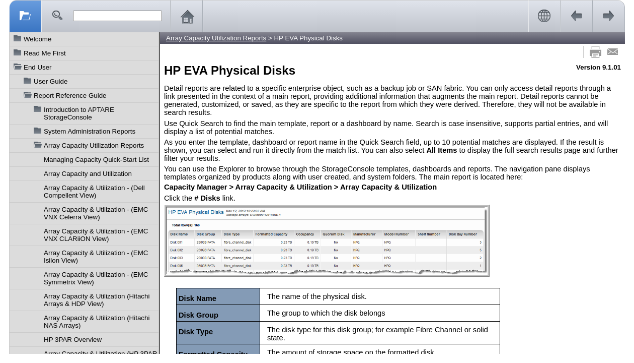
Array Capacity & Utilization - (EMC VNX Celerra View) (96, 213)
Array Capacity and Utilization (88, 173)
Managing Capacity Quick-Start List (96, 159)
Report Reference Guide (70, 95)
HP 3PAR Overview (73, 339)
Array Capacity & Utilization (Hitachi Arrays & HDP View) (96, 300)
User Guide (50, 81)
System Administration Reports (89, 131)
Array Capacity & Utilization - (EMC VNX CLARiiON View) (96, 235)
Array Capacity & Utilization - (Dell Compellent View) (94, 191)
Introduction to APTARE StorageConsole (79, 113)
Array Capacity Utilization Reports (94, 145)
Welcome (37, 39)
